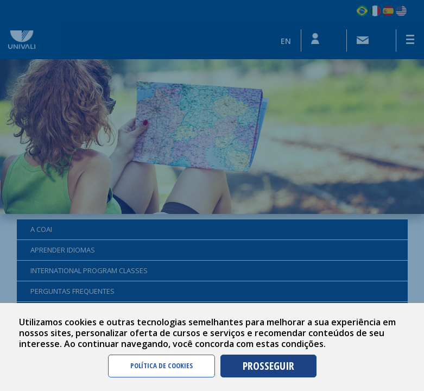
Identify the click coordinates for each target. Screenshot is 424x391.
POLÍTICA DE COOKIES (161, 365)
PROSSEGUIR (268, 365)
